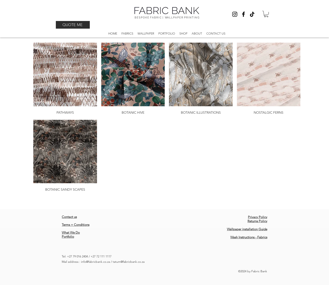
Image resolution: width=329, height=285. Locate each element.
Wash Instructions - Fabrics (248, 237)
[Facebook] (243, 14)
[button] (266, 14)
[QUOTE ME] (73, 25)
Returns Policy (257, 221)
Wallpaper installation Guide (247, 229)
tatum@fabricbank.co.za (129, 262)
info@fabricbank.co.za (95, 262)
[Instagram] (234, 14)
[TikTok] (252, 14)
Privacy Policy (257, 217)
